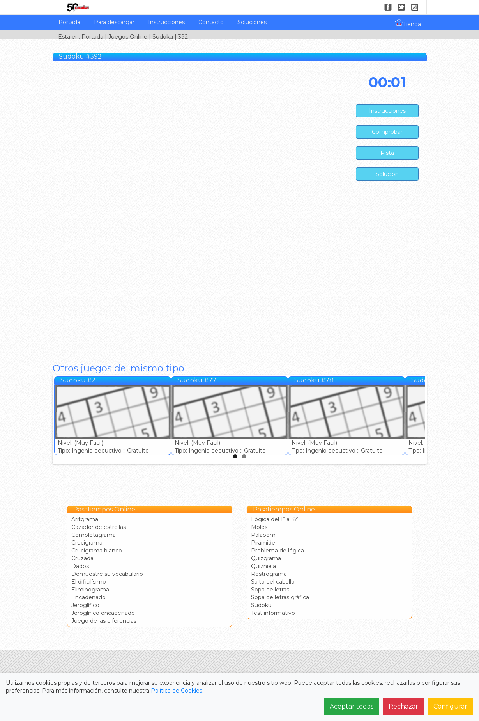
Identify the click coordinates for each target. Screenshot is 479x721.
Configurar (450, 706)
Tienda (408, 23)
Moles (259, 527)
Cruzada (82, 558)
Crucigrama (87, 542)
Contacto (211, 22)
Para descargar (114, 22)
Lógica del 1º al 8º (274, 519)
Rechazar (403, 706)
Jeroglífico (85, 605)
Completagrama (93, 534)
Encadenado (88, 597)
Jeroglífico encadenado (103, 612)
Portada (69, 22)
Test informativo (273, 612)
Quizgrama (266, 558)
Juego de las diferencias (103, 620)
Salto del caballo (273, 581)
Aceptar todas (351, 706)
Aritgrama (84, 519)
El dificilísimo (88, 581)
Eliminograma (90, 589)
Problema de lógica (277, 550)
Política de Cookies (176, 690)
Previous (46, 418)
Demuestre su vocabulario (107, 573)
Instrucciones (166, 22)
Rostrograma (269, 573)
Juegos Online (127, 36)
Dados (80, 566)
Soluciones (252, 22)
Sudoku (162, 36)
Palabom (263, 534)
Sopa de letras (270, 589)
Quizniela (263, 566)
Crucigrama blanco (96, 550)
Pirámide (263, 542)
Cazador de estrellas (98, 527)
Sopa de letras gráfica (280, 597)
